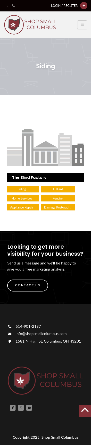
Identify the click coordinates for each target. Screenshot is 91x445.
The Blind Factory (29, 177)
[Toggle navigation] (82, 24)
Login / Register (64, 6)
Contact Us (27, 285)
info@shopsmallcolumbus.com (37, 333)
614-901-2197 (24, 326)
